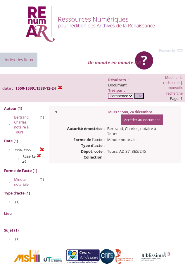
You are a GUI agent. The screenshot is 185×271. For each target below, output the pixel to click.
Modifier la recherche (173, 80)
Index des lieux (19, 59)
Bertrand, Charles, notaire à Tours (22, 125)
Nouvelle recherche (174, 91)
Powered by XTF (171, 50)
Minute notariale (21, 182)
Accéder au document (142, 119)
